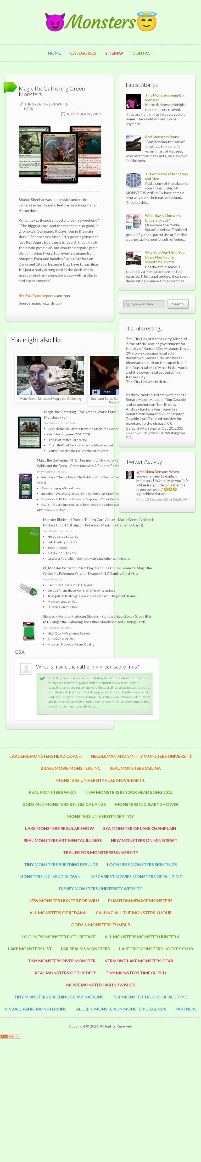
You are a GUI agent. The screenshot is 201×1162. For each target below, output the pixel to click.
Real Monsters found (162, 136)
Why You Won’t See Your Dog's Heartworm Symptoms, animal (165, 257)
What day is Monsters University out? (163, 217)
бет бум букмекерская (37, 296)
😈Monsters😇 (100, 22)
